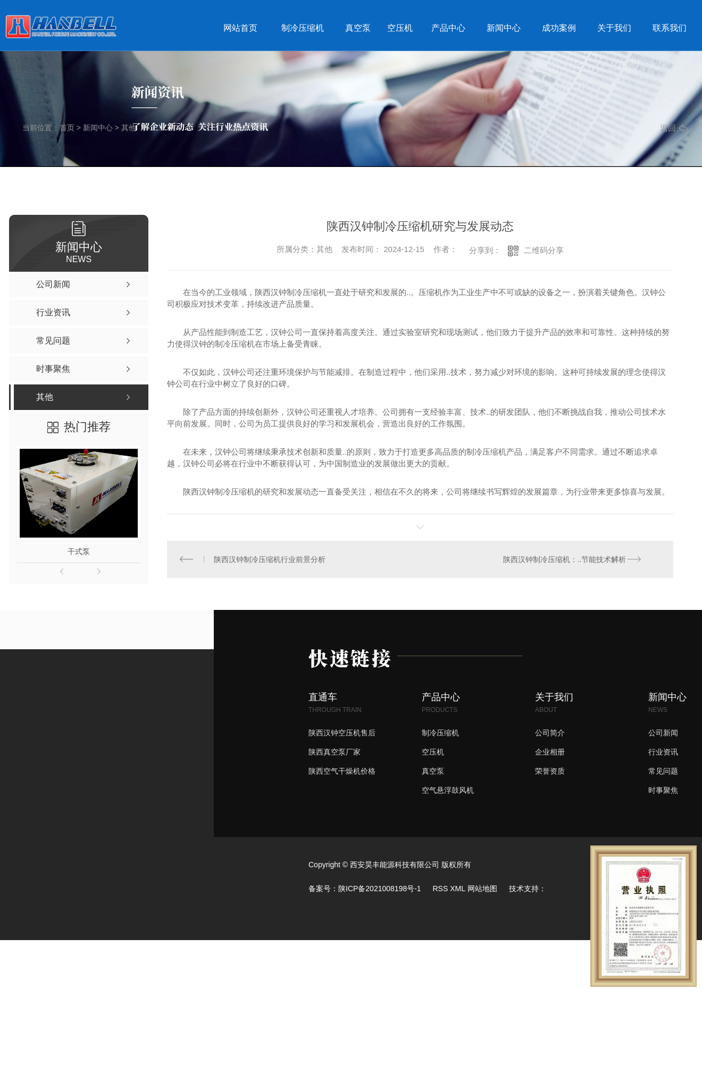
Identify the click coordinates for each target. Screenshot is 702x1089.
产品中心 (448, 27)
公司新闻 (663, 733)
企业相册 (550, 752)
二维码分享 (544, 250)
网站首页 (240, 27)
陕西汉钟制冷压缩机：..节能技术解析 (564, 559)
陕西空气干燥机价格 (341, 771)
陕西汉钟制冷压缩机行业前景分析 (270, 559)
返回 (674, 127)
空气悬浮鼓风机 (448, 790)
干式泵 (79, 551)
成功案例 (559, 27)
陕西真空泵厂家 (334, 752)
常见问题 (663, 771)
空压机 (400, 27)
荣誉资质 (550, 771)
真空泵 (358, 27)
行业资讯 (663, 752)
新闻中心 (504, 27)
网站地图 (482, 889)
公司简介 (550, 733)
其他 (128, 127)
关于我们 (614, 27)
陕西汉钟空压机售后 (341, 733)
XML (457, 889)
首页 (67, 127)
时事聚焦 (663, 790)
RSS (440, 889)
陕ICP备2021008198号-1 (379, 889)
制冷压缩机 (302, 27)
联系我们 (670, 27)
